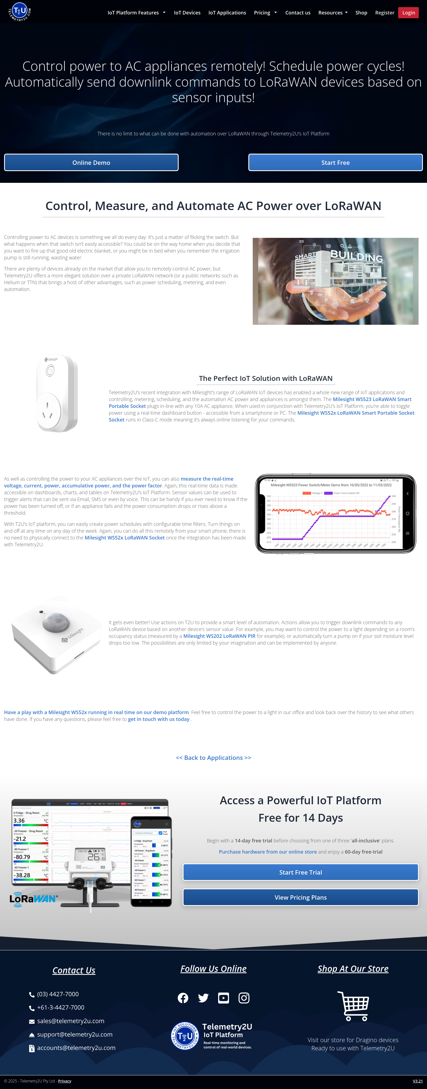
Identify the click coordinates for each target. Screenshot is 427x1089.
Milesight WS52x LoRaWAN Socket (125, 537)
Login (408, 12)
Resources (331, 12)
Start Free (336, 162)
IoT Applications (227, 12)
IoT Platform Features (133, 12)
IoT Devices (187, 12)
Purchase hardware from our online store (268, 851)
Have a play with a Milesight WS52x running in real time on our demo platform (96, 712)
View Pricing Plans (301, 897)
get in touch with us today (159, 719)
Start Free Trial (300, 872)
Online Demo (91, 162)
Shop (361, 12)
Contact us (297, 12)
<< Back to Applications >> (213, 757)
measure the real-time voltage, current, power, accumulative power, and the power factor (118, 482)
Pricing (262, 12)
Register (385, 12)
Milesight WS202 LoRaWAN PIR (220, 636)
